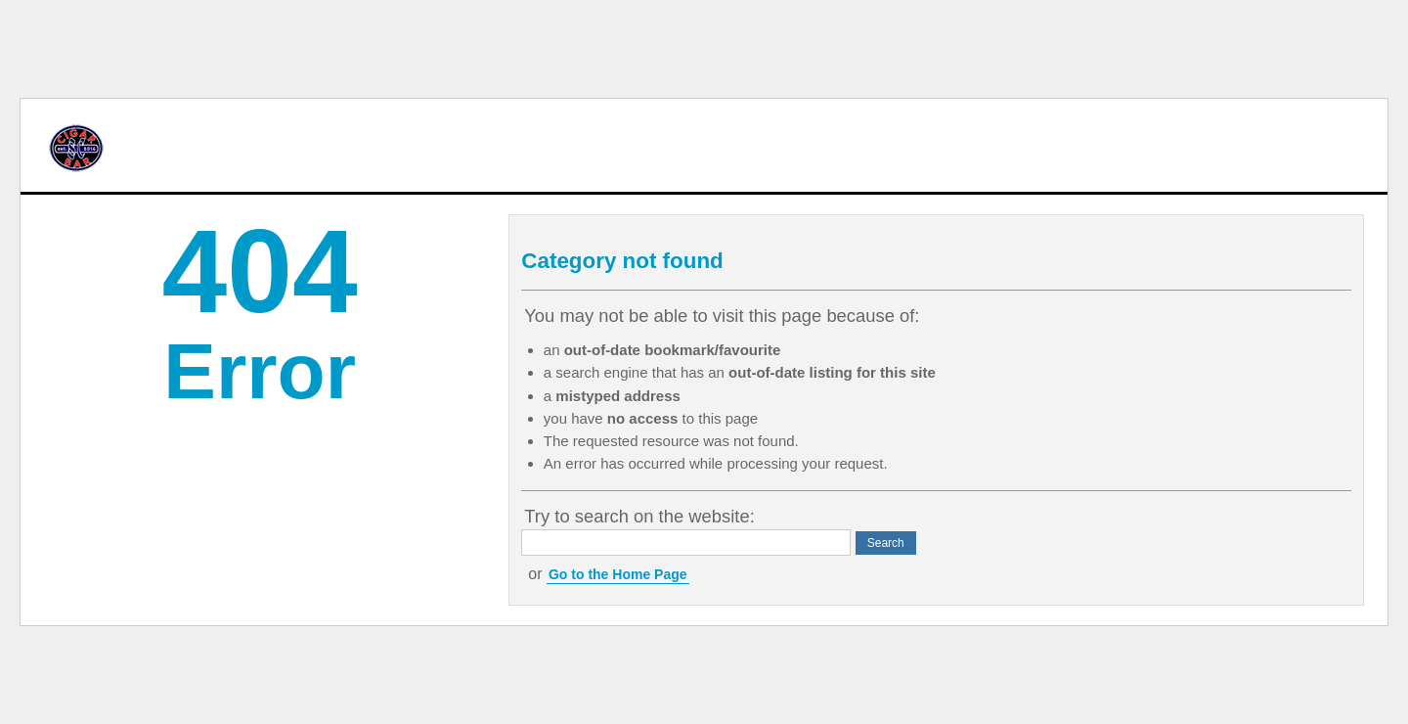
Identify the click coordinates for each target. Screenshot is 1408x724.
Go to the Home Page (618, 574)
